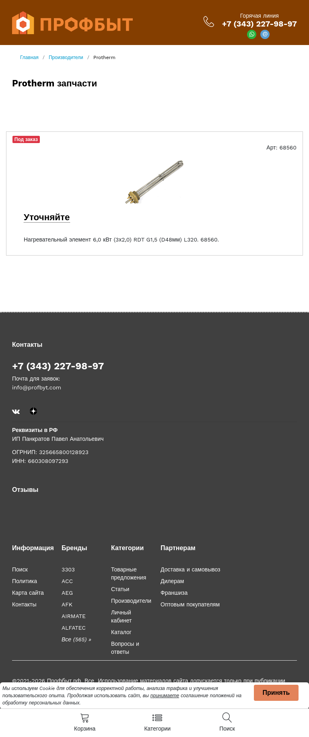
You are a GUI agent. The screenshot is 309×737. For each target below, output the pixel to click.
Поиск (20, 569)
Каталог (121, 632)
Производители (131, 601)
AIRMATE (74, 616)
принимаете (164, 695)
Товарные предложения (128, 573)
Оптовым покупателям (190, 604)
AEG (67, 593)
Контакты (24, 604)
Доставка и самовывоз (190, 569)
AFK (67, 604)
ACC (67, 581)
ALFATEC (74, 627)
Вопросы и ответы (125, 648)
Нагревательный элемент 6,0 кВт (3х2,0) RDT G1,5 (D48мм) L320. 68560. (121, 239)
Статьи (120, 589)
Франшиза (174, 593)
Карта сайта (28, 593)
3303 (68, 569)
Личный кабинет (121, 616)
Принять (276, 692)
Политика (24, 581)
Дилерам (172, 581)
